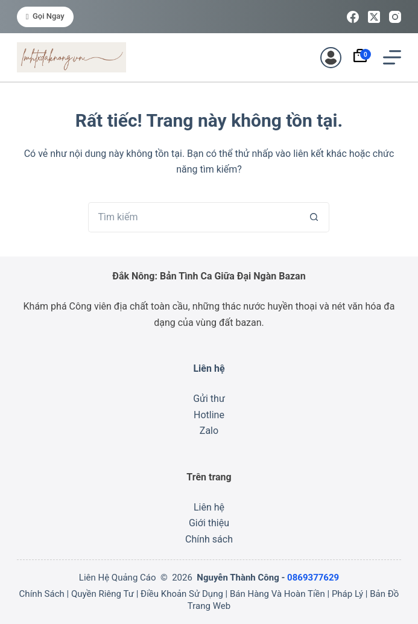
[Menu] (392, 57)
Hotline (209, 415)
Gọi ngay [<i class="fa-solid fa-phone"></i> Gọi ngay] (45, 16)
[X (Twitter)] (374, 17)
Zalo (209, 430)
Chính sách (209, 539)
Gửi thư (209, 398)
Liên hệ (209, 507)
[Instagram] (395, 17)
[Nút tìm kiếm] (314, 217)
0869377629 (313, 577)
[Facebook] (353, 17)
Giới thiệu (209, 523)
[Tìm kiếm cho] (193, 217)
